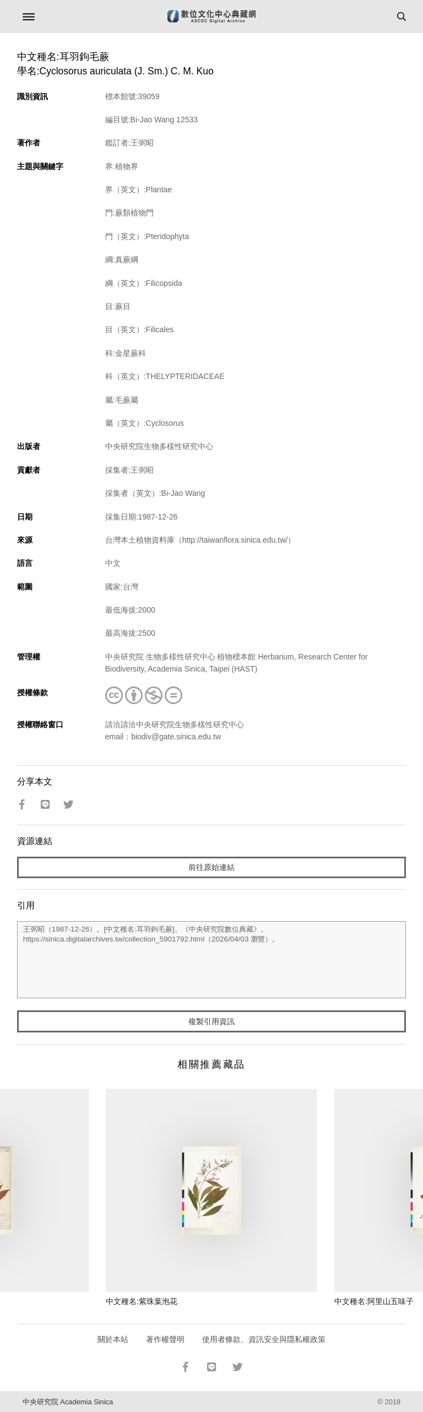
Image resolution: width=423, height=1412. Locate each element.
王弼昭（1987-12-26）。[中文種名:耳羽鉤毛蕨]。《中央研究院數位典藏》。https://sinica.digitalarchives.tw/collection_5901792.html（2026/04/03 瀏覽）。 (211, 959)
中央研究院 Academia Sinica (68, 1402)
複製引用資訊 (211, 1021)
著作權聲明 (165, 1339)
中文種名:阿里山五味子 (374, 1301)
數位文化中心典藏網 (211, 16)
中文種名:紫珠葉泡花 (141, 1301)
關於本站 (112, 1339)
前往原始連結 (211, 867)
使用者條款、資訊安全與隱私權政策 (264, 1339)
